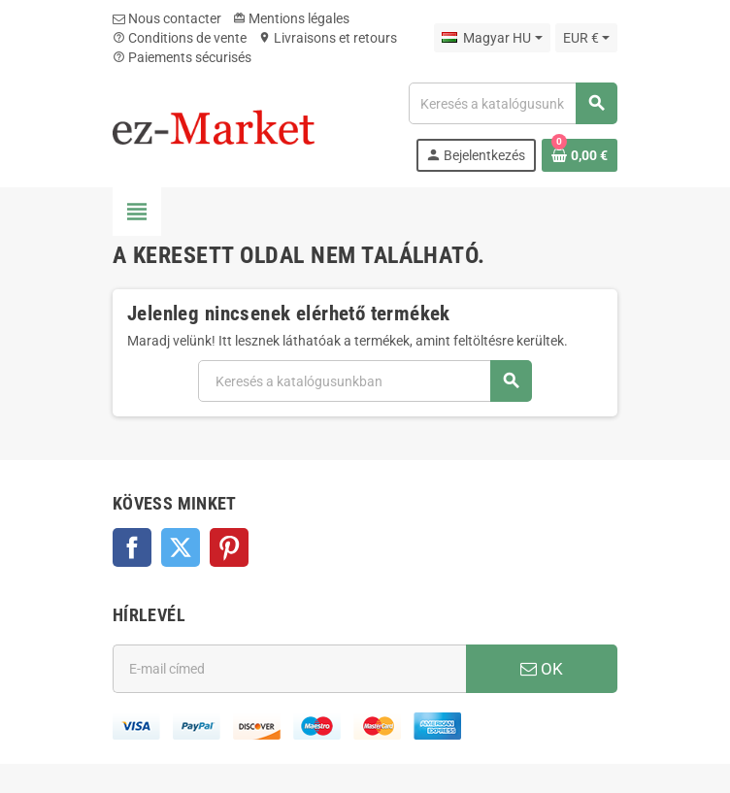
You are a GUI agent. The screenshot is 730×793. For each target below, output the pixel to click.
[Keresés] (512, 103)
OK (541, 668)
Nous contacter (167, 18)
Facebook (132, 547)
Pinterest (229, 547)
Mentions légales (291, 18)
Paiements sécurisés (182, 57)
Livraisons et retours (327, 38)
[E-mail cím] (289, 668)
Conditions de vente (180, 38)
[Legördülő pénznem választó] (586, 37)
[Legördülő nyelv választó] (491, 37)
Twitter (180, 547)
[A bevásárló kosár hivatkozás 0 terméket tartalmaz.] (579, 155)
